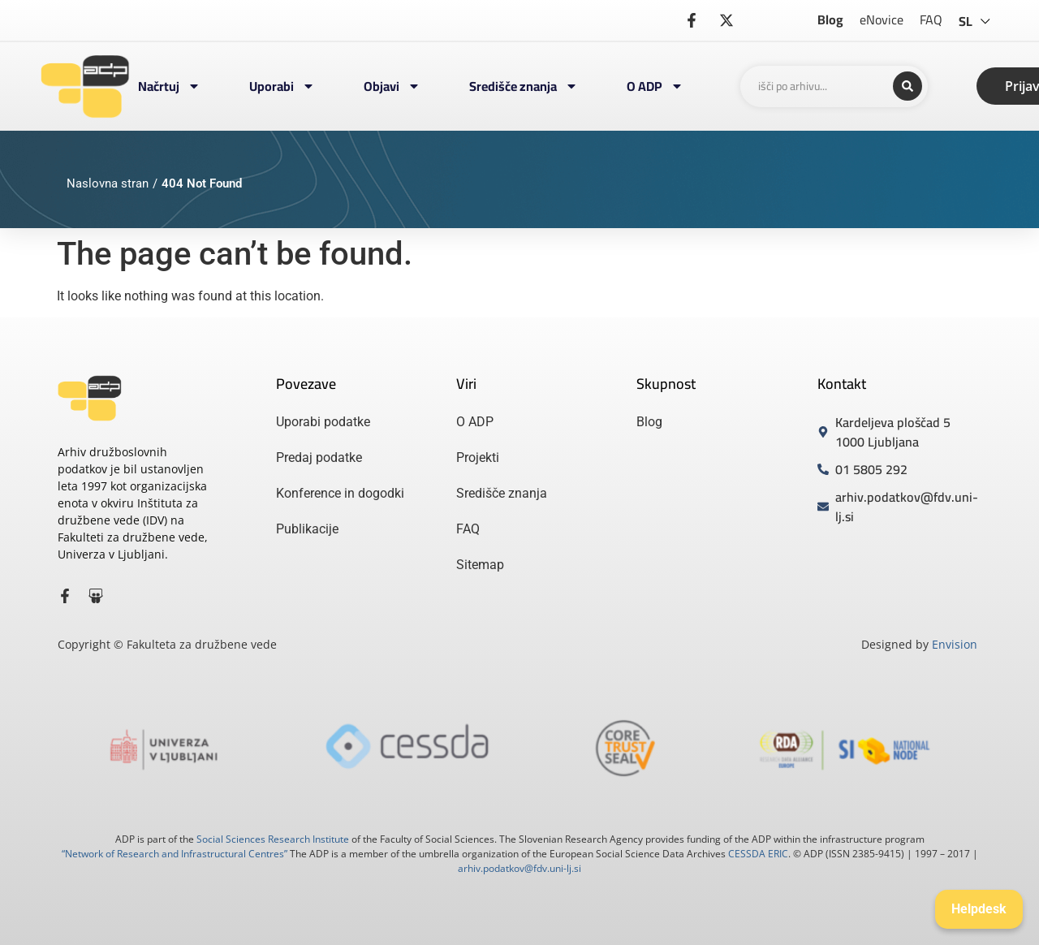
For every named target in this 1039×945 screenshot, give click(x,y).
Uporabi (282, 86)
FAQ (931, 19)
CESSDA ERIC (758, 854)
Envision (954, 644)
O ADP (655, 86)
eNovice (881, 19)
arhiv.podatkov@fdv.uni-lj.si (519, 868)
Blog (830, 19)
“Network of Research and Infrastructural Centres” (174, 854)
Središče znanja (523, 86)
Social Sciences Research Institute (272, 839)
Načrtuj (169, 86)
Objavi (392, 86)
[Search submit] (907, 86)
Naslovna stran (108, 183)
